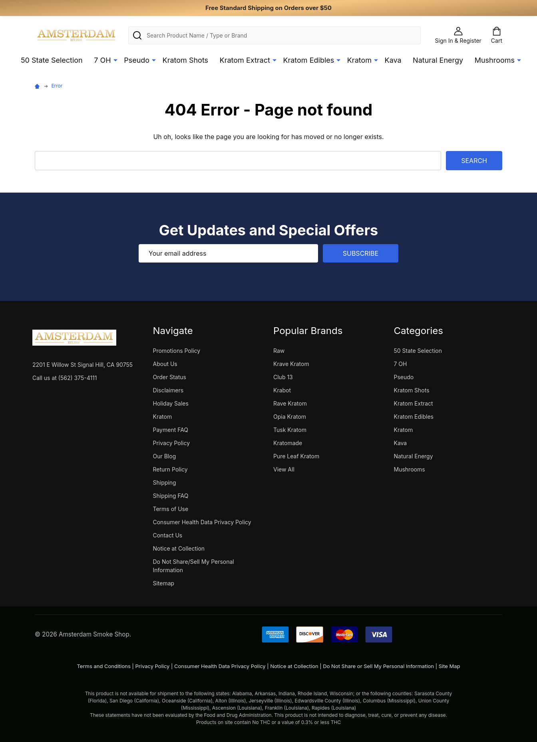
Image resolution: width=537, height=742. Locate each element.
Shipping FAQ (171, 495)
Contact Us (168, 535)
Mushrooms (495, 60)
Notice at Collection (179, 548)
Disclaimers (168, 390)
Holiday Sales (171, 403)
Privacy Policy (171, 443)
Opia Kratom (289, 416)
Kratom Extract (245, 60)
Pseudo (136, 60)
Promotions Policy (177, 350)
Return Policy (170, 469)
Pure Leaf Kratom (296, 456)
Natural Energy (438, 60)
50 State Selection (52, 60)
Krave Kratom (291, 363)
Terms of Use (171, 508)
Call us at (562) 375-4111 (64, 377)
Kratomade (287, 443)
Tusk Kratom (289, 429)
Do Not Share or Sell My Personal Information (378, 666)
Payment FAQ (171, 429)
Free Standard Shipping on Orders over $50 (268, 8)
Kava (393, 60)
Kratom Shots (186, 60)
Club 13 (283, 377)
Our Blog (164, 456)
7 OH (102, 60)
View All (283, 469)
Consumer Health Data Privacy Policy (202, 522)
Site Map (449, 666)
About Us (165, 363)
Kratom (359, 60)
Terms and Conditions (103, 666)
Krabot (282, 390)
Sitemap (164, 583)
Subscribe (360, 253)
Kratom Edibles (308, 60)
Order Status (169, 377)
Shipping (164, 482)
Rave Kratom (290, 403)
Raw (278, 350)
